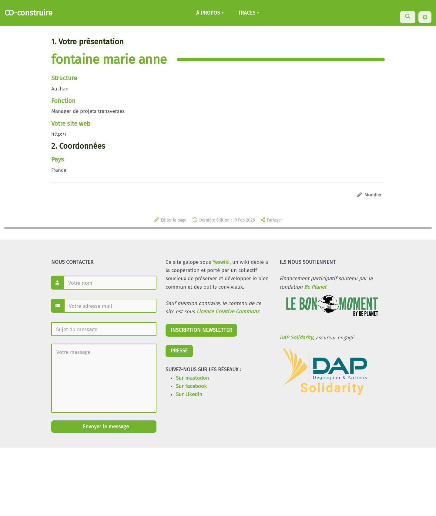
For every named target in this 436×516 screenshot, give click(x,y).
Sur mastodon (192, 378)
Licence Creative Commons (227, 311)
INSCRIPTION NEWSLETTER (201, 330)
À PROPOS (210, 13)
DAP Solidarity (296, 337)
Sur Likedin (189, 394)
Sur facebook (191, 386)
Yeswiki (221, 262)
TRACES (248, 13)
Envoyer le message (105, 426)
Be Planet (315, 287)
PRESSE (179, 351)
